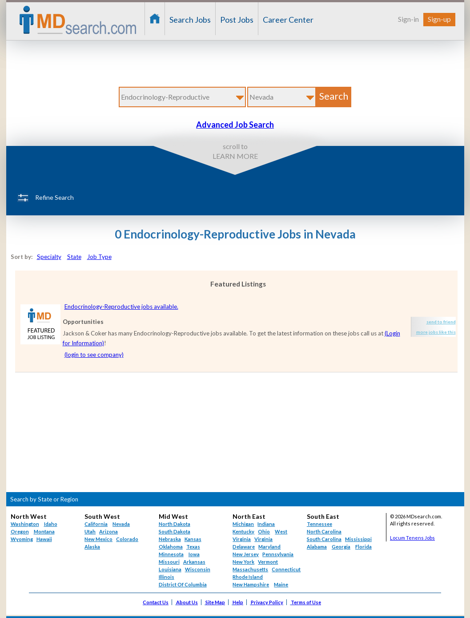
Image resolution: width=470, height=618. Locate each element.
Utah (90, 531)
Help (238, 602)
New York (243, 562)
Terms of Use (306, 602)
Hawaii (44, 539)
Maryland (269, 546)
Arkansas (194, 562)
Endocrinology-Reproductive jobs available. (121, 306)
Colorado (127, 539)
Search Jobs (190, 19)
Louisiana (170, 569)
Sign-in (408, 19)
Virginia (263, 539)
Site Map (215, 602)
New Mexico (98, 539)
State (74, 256)
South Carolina (324, 539)
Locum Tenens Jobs (412, 538)
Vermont (268, 562)
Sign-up (439, 19)
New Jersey (246, 554)
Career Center (288, 19)
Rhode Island (248, 577)
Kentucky (243, 531)
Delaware (244, 546)
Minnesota (171, 554)
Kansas (193, 539)
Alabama (317, 546)
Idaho (50, 524)
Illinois (166, 577)
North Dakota (174, 524)
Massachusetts (250, 569)
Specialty (49, 256)
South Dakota (174, 531)
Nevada (121, 524)
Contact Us (156, 602)
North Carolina (324, 531)
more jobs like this (436, 332)
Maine (281, 584)
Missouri (169, 562)
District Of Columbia (183, 584)
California (96, 524)
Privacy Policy (267, 602)
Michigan (243, 524)
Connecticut (286, 569)
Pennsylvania (277, 554)
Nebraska (170, 539)
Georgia (341, 546)
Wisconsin (197, 569)
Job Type (99, 256)
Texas (193, 546)
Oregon (20, 531)
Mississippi (358, 539)
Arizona (108, 531)
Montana (44, 531)
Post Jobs (236, 19)
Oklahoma (171, 546)
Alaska (92, 546)
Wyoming (22, 539)
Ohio (264, 531)
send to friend (441, 321)
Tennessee (319, 524)
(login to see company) (94, 354)
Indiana (266, 524)
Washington (25, 524)
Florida (363, 546)
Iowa (194, 554)
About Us (187, 602)
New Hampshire (251, 584)
